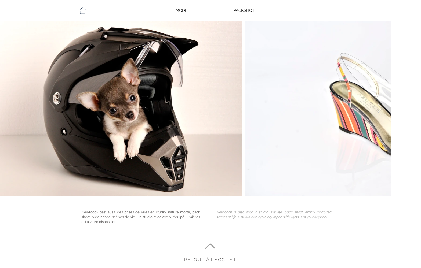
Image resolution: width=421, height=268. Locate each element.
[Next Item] (380, 108)
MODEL (183, 10)
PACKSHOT (244, 10)
